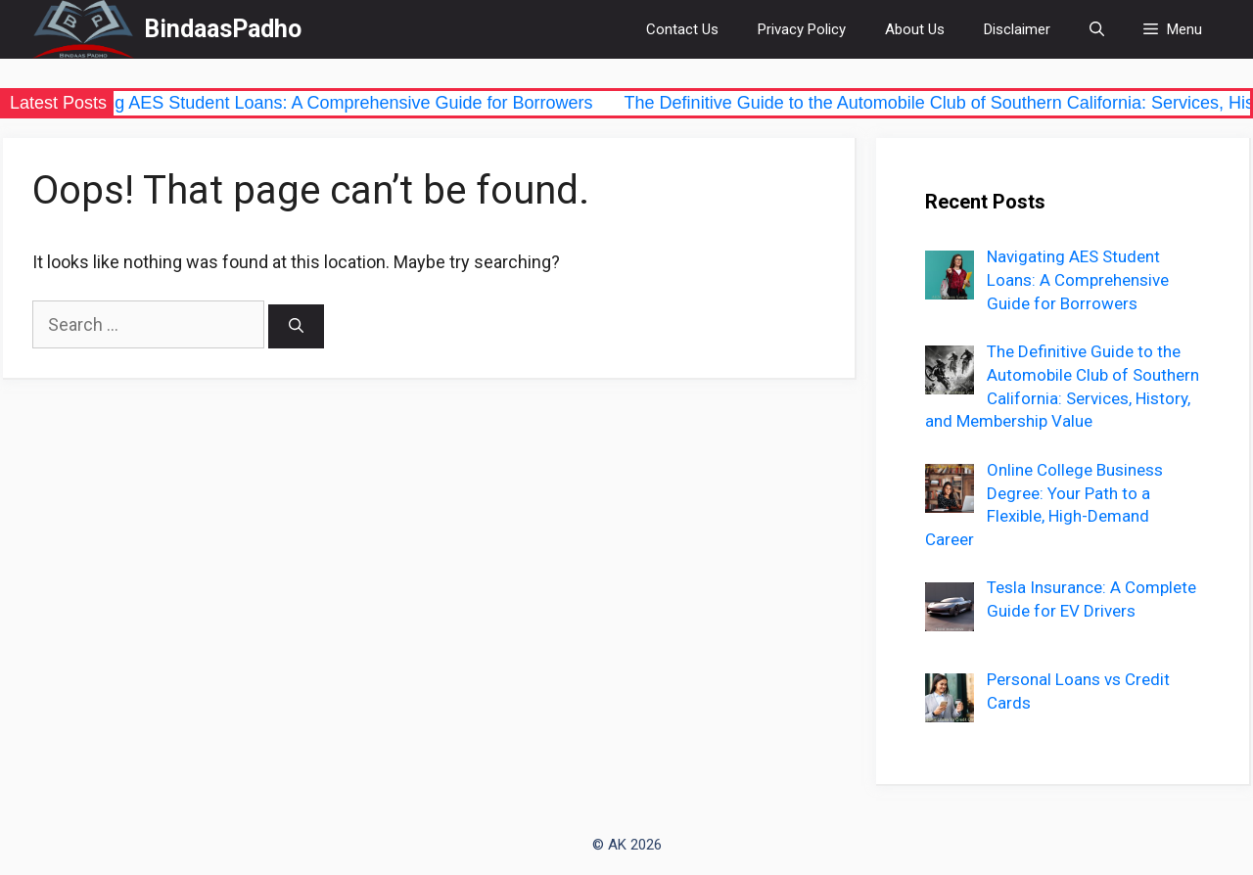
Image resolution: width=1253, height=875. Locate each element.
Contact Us (682, 29)
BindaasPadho (223, 29)
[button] (1173, 29)
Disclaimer (1017, 29)
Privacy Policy (802, 29)
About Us (915, 29)
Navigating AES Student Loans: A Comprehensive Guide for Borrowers (325, 103)
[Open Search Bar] (1097, 29)
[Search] (296, 326)
